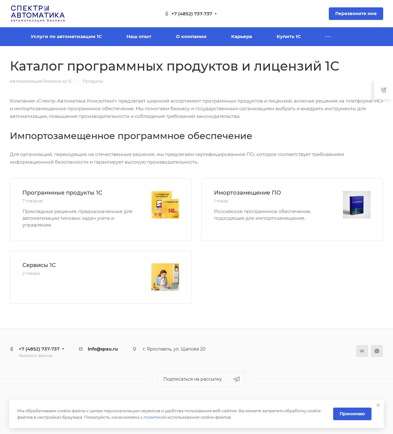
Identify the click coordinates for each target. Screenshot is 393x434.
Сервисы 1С (39, 265)
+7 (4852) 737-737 (191, 14)
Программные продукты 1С (62, 192)
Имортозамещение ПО (247, 192)
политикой (155, 417)
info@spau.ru (103, 349)
